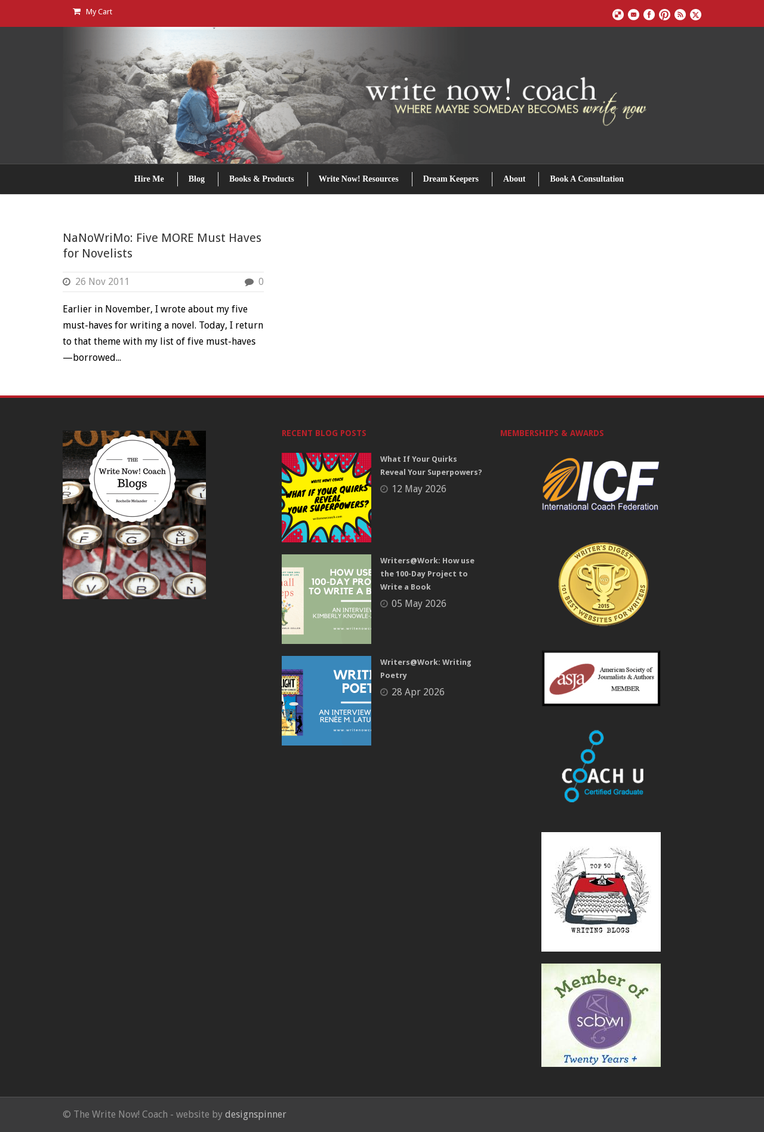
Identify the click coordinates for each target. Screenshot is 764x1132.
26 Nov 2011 (102, 281)
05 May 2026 (419, 603)
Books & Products (261, 178)
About (514, 178)
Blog (197, 178)
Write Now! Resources (359, 178)
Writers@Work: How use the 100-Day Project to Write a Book (427, 573)
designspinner (255, 1114)
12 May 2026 (419, 489)
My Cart (92, 11)
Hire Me (149, 178)
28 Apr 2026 (418, 692)
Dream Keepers (451, 178)
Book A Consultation (587, 178)
